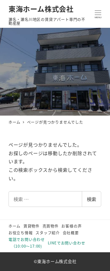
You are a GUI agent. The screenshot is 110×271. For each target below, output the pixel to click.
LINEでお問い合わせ (66, 243)
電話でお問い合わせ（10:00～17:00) (27, 242)
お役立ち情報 (21, 232)
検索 (91, 199)
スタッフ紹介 (47, 232)
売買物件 (51, 226)
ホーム (15, 226)
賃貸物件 (31, 226)
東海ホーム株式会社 (41, 9)
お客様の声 (71, 226)
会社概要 (71, 232)
